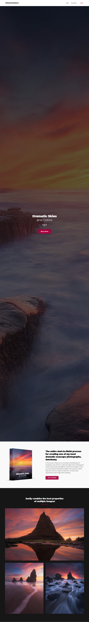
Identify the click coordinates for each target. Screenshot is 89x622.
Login (81, 3)
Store (67, 3)
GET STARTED (52, 477)
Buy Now (44, 231)
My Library (74, 3)
